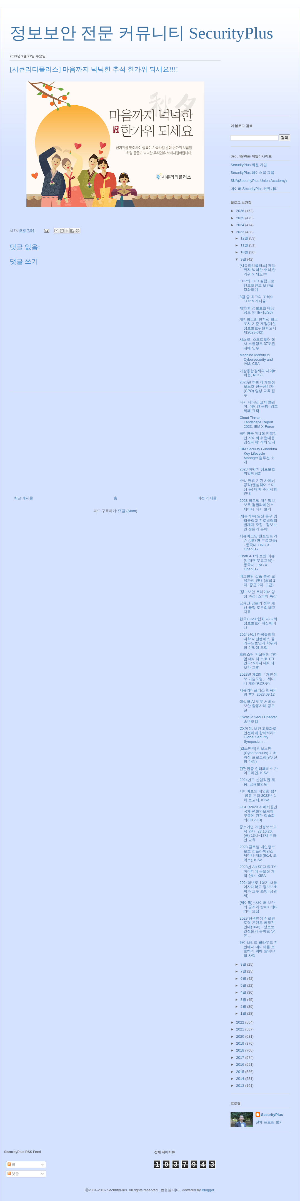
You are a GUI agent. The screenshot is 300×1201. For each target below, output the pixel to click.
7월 (244, 971)
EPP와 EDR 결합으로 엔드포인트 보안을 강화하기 (256, 285)
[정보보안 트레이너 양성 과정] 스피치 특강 (257, 594)
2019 (240, 1043)
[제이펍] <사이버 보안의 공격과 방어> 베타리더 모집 (258, 906)
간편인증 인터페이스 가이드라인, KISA (258, 771)
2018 (240, 1050)
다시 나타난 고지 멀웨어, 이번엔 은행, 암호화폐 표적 (258, 406)
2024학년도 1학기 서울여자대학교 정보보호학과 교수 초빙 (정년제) (258, 889)
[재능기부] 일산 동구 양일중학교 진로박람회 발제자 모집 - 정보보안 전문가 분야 (258, 522)
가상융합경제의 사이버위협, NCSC (258, 373)
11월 (245, 245)
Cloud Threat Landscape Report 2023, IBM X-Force (256, 422)
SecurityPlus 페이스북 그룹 (252, 173)
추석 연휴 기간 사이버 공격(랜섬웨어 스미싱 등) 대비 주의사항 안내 (258, 487)
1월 (244, 1013)
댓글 (13, 1174)
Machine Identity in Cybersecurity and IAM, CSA (256, 359)
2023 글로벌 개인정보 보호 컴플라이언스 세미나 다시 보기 (257, 504)
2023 (240, 232)
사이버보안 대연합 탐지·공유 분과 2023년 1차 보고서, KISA (258, 795)
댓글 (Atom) (127, 511)
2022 (240, 1022)
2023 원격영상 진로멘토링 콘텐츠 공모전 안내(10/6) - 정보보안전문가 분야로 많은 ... (257, 927)
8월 (244, 964)
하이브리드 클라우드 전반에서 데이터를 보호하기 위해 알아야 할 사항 (258, 949)
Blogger (208, 1190)
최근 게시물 (23, 498)
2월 (244, 1006)
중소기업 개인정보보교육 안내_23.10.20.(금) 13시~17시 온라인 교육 (258, 833)
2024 (240, 225)
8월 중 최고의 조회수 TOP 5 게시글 (256, 299)
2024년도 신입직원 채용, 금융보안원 (257, 782)
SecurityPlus (272, 1115)
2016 (240, 1064)
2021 (240, 1029)
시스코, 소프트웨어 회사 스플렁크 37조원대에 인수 (257, 343)
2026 (240, 211)
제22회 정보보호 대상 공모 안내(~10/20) (256, 310)
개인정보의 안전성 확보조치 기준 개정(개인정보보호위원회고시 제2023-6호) (258, 326)
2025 (240, 218)
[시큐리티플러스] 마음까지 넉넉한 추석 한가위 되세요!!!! (257, 269)
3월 (244, 1000)
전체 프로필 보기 (269, 1122)
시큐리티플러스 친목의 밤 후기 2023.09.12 (258, 692)
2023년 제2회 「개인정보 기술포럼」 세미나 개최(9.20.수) (258, 678)
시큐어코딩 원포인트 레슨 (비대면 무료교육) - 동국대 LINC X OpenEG (258, 542)
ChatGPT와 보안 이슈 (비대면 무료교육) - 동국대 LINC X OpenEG (256, 562)
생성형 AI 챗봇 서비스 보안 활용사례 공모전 (257, 705)
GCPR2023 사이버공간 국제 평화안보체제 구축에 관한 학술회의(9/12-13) (258, 813)
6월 (244, 978)
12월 (245, 238)
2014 (240, 1079)
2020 (240, 1036)
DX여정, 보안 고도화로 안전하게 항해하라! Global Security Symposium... (257, 735)
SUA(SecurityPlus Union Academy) (259, 181)
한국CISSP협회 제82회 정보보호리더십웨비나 (258, 623)
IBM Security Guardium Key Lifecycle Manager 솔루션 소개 (258, 455)
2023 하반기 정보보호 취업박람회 (257, 471)
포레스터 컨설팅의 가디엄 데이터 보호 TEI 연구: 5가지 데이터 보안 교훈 (258, 661)
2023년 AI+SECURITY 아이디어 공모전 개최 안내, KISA (257, 871)
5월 (244, 985)
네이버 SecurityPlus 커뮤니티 (254, 189)
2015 (240, 1072)
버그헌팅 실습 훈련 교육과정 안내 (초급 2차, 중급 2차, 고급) (257, 580)
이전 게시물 (207, 498)
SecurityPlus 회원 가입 (249, 165)
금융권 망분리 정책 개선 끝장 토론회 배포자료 (257, 607)
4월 (244, 992)
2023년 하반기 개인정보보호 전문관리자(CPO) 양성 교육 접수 (257, 388)
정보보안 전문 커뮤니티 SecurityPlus (141, 33)
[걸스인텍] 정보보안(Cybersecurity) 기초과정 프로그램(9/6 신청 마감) (258, 755)
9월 (244, 259)
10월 (245, 252)
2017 (240, 1057)
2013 (240, 1085)
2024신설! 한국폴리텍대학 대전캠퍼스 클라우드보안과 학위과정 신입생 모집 (258, 641)
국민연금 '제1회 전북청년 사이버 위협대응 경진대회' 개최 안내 (258, 437)
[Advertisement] (115, 441)
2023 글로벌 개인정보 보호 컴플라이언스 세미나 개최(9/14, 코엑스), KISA (257, 853)
